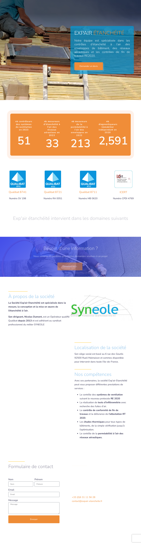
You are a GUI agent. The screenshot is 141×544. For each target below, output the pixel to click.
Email (11, 489)
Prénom (39, 479)
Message (13, 500)
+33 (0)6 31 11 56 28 (83, 497)
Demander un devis (118, 9)
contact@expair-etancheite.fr (87, 501)
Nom (10, 479)
